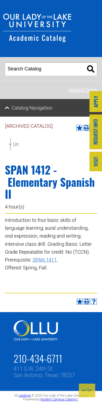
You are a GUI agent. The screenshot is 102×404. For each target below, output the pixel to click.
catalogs (24, 395)
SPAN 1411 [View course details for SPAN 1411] (45, 260)
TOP (87, 390)
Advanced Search (83, 89)
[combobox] (10, 144)
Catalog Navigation (32, 108)
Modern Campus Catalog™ (59, 399)
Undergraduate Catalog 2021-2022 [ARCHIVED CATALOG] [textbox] (15, 144)
